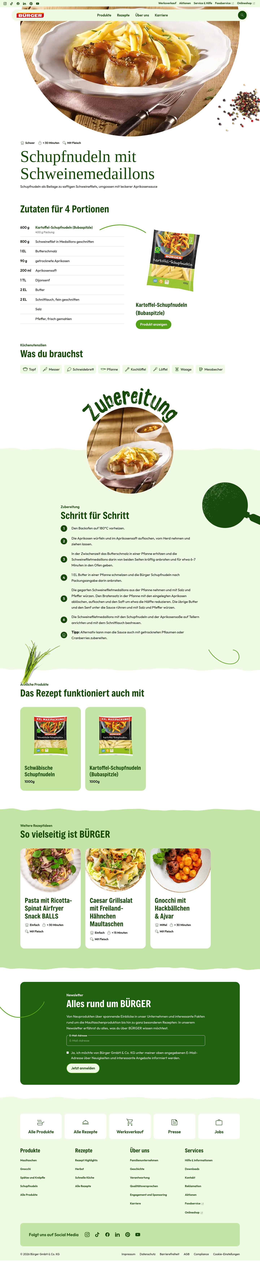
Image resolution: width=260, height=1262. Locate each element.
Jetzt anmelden (83, 1068)
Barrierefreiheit (169, 1254)
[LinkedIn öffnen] (24, 3)
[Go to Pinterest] (128, 1234)
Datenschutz (147, 1254)
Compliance (201, 1254)
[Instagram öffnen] (5, 3)
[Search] (242, 15)
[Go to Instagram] (87, 1234)
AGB (186, 1254)
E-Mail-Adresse (78, 1035)
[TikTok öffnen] (11, 3)
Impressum (128, 1254)
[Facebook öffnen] (18, 3)
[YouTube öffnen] (37, 3)
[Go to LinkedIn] (117, 1234)
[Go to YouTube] (138, 1234)
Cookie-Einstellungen (226, 1254)
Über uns (142, 15)
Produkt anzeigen (153, 324)
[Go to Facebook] (107, 1234)
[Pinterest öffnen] (31, 3)
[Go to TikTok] (97, 1234)
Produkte (104, 15)
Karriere (161, 15)
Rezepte (123, 15)
